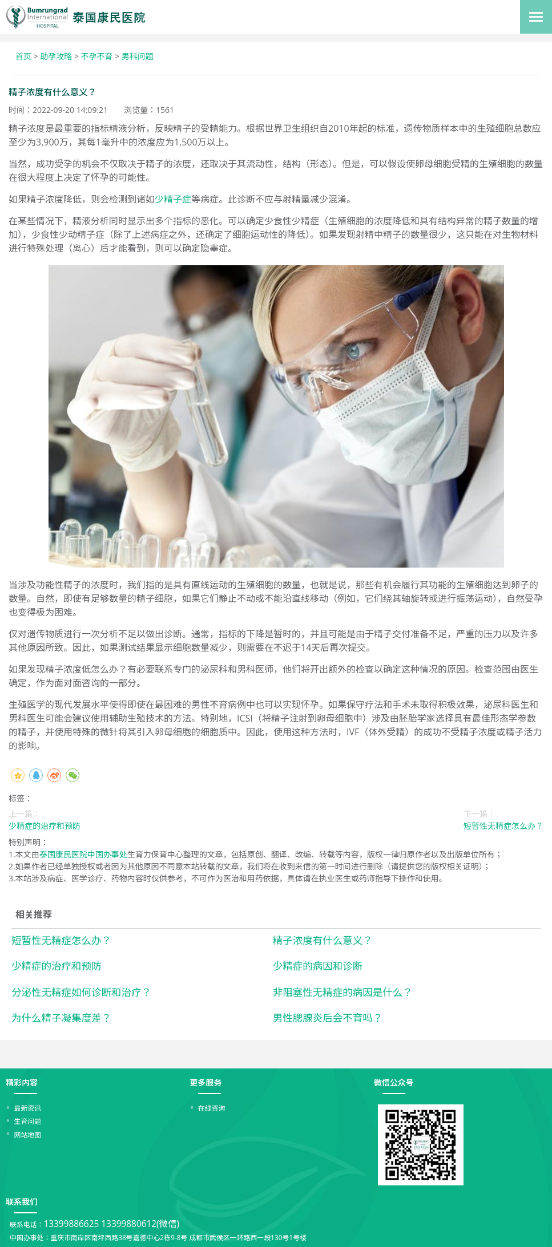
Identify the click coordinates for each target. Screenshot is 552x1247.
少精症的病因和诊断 (318, 966)
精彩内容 (22, 1082)
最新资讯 (28, 1107)
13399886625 (71, 1224)
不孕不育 (97, 56)
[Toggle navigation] (536, 17)
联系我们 (22, 1201)
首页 (23, 56)
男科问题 (138, 56)
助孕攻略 (56, 56)
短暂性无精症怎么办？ (61, 940)
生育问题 (28, 1120)
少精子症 (173, 199)
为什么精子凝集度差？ (61, 1018)
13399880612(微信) (140, 1224)
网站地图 (28, 1134)
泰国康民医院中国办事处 (83, 854)
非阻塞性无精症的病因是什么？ (343, 992)
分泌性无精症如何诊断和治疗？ (81, 992)
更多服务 (205, 1082)
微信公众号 (394, 1082)
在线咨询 (211, 1107)
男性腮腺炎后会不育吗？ (328, 1018)
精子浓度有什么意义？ (323, 940)
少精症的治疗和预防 (56, 966)
